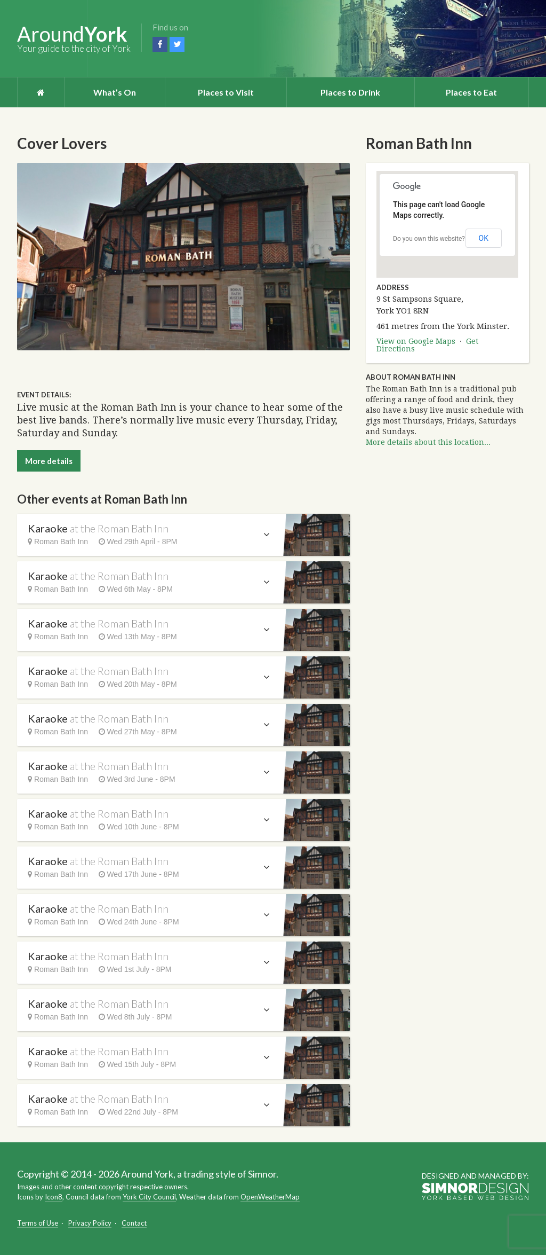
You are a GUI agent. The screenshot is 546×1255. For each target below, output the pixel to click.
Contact (134, 1223)
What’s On (114, 92)
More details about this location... (428, 442)
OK (483, 238)
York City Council (149, 1197)
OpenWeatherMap (270, 1197)
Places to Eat (471, 92)
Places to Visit (226, 92)
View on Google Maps (415, 341)
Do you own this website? (429, 238)
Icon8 (53, 1197)
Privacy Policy (89, 1223)
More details (49, 461)
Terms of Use (37, 1223)
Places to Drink (350, 92)
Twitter (177, 44)
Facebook (159, 44)
